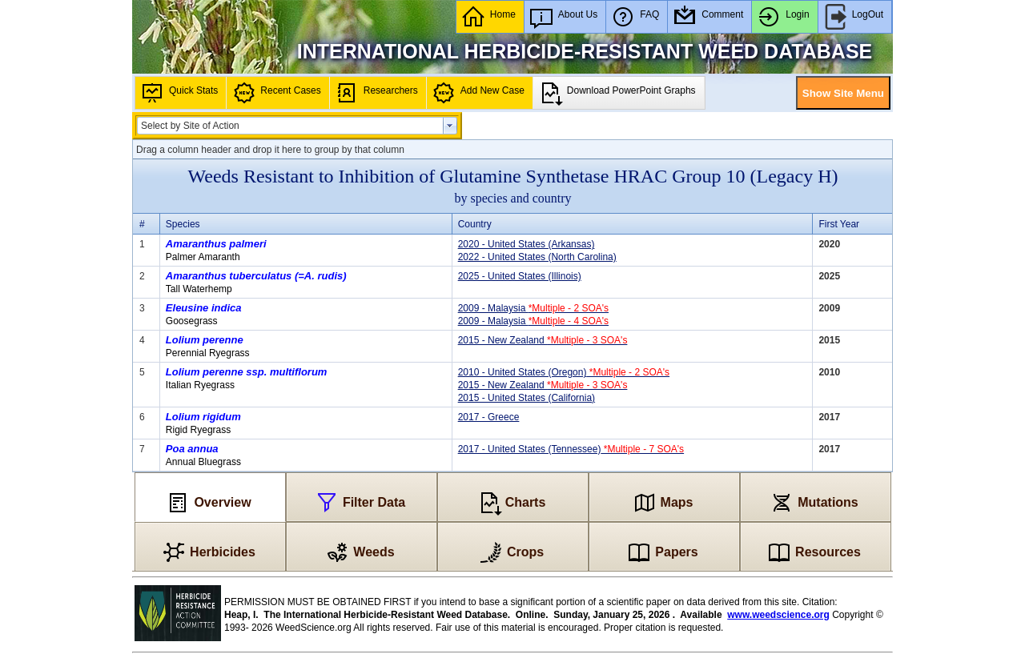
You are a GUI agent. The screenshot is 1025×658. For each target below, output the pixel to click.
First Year (838, 224)
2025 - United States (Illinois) (519, 276)
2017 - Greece (489, 417)
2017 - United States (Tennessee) (571, 449)
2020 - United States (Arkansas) (526, 244)
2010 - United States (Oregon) (563, 372)
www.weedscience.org (778, 614)
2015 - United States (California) (526, 397)
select (450, 125)
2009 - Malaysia (533, 308)
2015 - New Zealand (543, 340)
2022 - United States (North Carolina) (537, 257)
